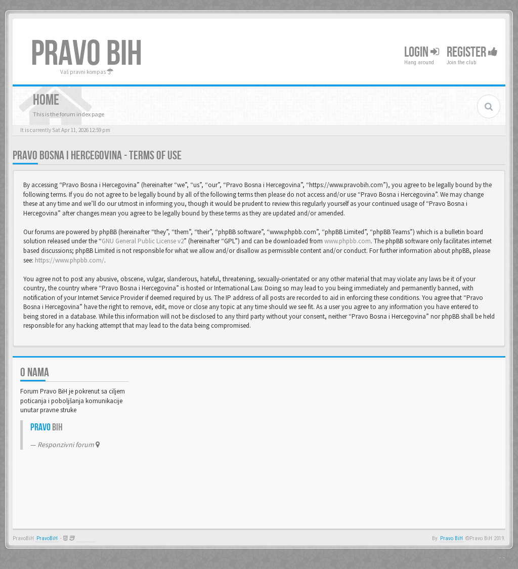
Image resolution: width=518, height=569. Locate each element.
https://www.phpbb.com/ (69, 260)
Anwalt (85, 538)
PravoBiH (47, 538)
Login (421, 52)
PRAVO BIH (86, 54)
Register (472, 52)
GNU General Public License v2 (143, 241)
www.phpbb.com (347, 241)
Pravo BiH (451, 538)
